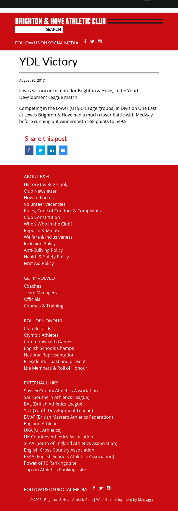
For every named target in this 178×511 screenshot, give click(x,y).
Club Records (37, 329)
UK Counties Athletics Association (58, 437)
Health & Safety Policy (46, 257)
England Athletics (42, 424)
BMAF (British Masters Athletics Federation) (68, 417)
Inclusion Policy (40, 244)
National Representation (49, 355)
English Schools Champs (49, 348)
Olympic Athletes (41, 335)
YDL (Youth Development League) (58, 410)
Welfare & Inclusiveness (48, 237)
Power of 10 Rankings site (50, 463)
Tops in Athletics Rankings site (55, 470)
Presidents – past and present (55, 361)
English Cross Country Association (59, 450)
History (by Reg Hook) (46, 184)
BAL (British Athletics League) (54, 404)
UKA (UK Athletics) (42, 430)
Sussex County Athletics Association (61, 391)
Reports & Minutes (43, 230)
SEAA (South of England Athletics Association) (70, 443)
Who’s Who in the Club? (48, 224)
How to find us (39, 198)
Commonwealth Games (48, 342)
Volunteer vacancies (45, 204)
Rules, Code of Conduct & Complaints (62, 211)
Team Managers (40, 293)
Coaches (32, 286)
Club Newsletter (40, 191)
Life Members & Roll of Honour (55, 368)
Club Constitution (42, 217)
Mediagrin (146, 499)
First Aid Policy (39, 263)
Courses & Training (43, 306)
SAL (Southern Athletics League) (56, 397)
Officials (32, 299)
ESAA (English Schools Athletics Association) (69, 456)
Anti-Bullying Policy (43, 250)
